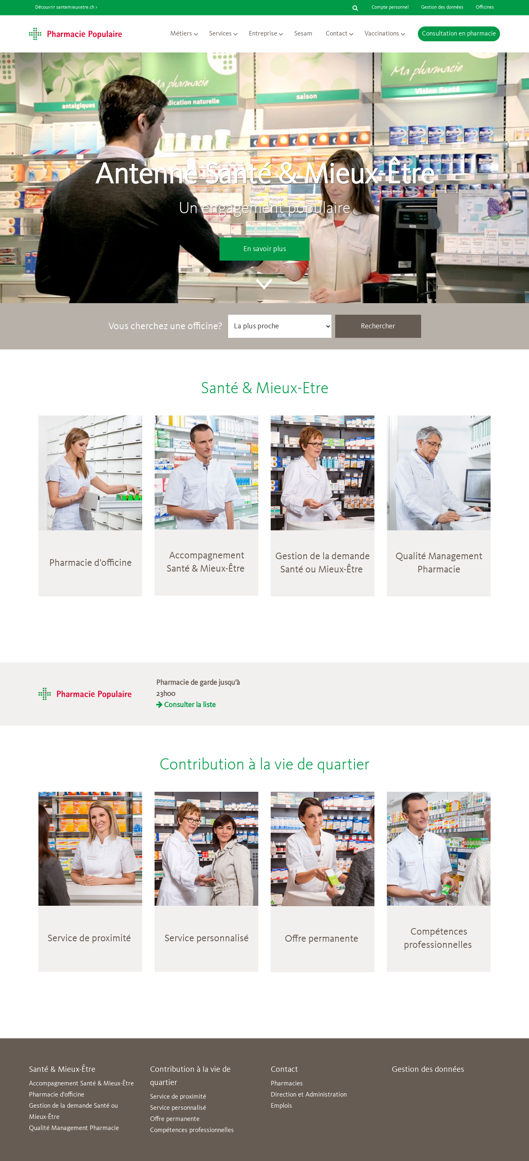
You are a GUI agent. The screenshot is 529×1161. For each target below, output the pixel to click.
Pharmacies (287, 1083)
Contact (337, 34)
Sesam (303, 34)
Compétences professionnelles (192, 1130)
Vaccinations (382, 34)
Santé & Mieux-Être (206, 569)
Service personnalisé (206, 939)
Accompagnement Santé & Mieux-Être (81, 1083)
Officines (485, 7)
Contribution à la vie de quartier (264, 765)
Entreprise (263, 34)
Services (220, 34)
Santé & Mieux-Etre (265, 389)
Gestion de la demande (322, 557)
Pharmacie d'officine (90, 563)
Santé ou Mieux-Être (321, 570)
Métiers (181, 34)
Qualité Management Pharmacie (74, 1128)
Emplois (281, 1106)
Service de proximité (89, 939)
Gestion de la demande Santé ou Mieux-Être (73, 1112)
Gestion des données (442, 7)
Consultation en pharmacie (459, 34)
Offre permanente (175, 1119)
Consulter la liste (186, 705)
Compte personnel (390, 7)
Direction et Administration (309, 1095)
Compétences (438, 932)
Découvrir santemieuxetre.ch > (66, 7)
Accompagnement (206, 556)
